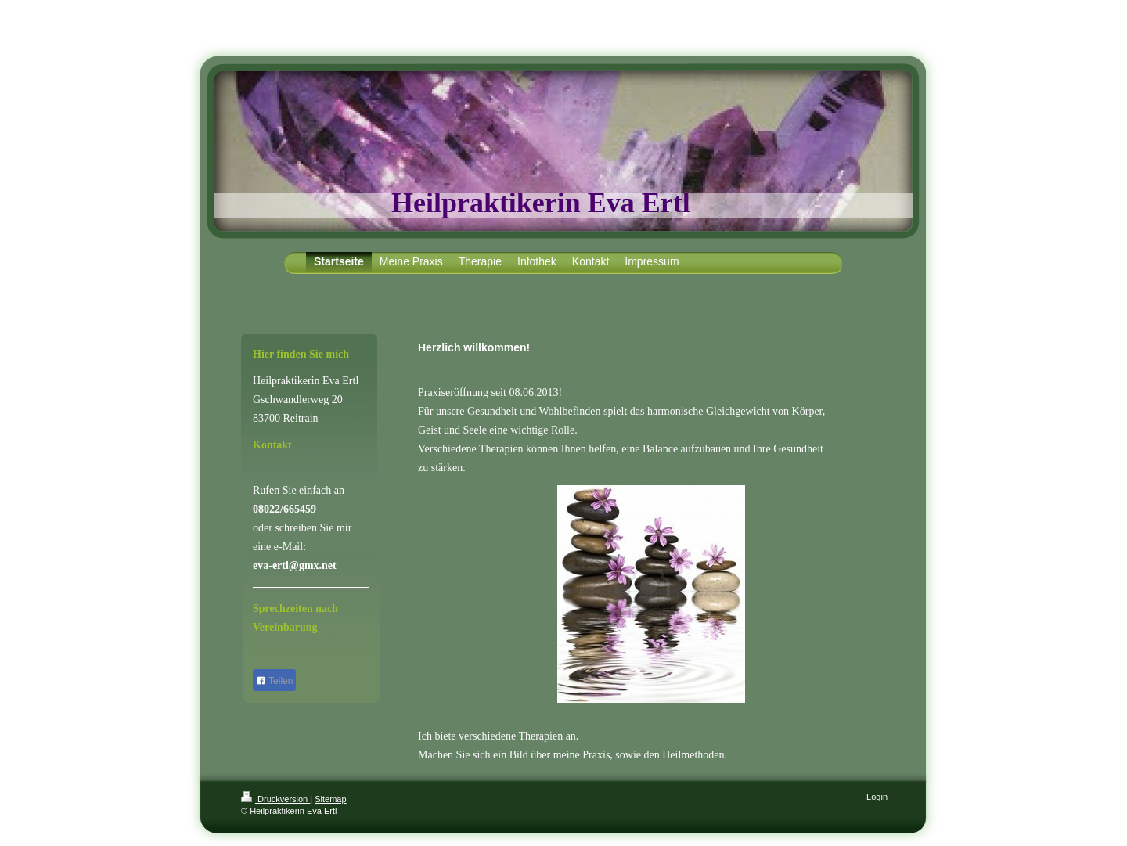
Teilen (274, 680)
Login (877, 796)
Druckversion (275, 799)
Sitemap (330, 799)
